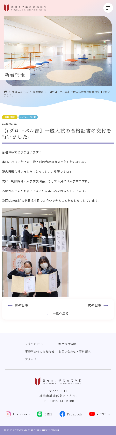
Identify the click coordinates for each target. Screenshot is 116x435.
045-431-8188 (63, 401)
